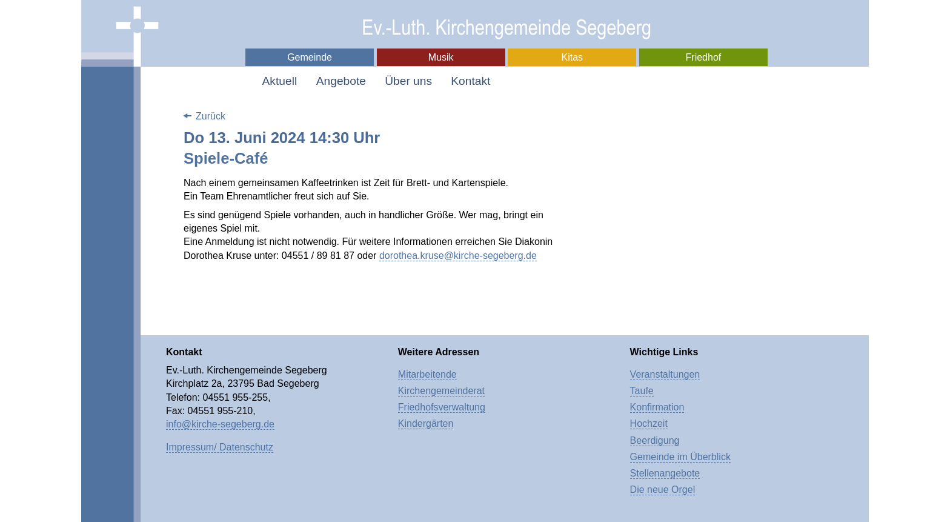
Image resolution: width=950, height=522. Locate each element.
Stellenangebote (665, 473)
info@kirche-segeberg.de (220, 424)
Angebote (341, 81)
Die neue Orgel (663, 489)
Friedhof (704, 57)
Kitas (572, 57)
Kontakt (470, 81)
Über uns (408, 81)
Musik (441, 57)
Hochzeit (649, 423)
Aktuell (279, 81)
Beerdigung (655, 440)
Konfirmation (657, 407)
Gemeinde (309, 57)
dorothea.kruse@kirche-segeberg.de (458, 255)
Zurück (210, 116)
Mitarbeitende (427, 374)
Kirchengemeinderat (441, 391)
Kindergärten (426, 423)
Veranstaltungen (665, 374)
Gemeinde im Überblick (680, 457)
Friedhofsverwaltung (441, 407)
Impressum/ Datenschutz (219, 447)
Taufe (642, 391)
